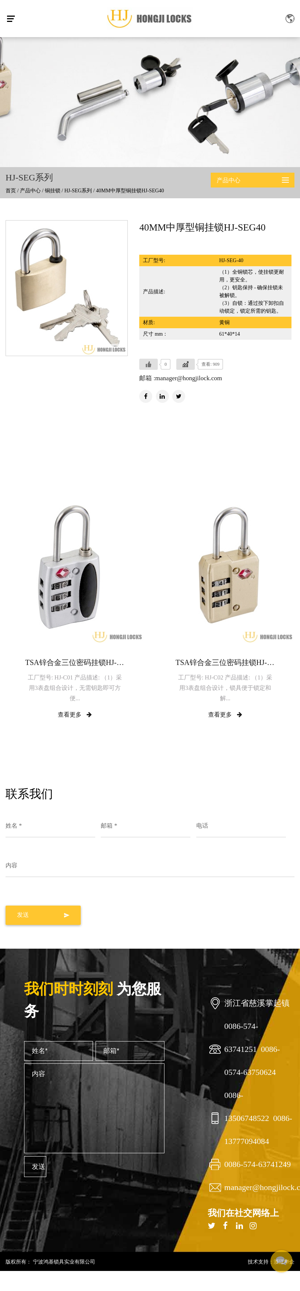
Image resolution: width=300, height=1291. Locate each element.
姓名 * (14, 825)
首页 (11, 190)
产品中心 (30, 190)
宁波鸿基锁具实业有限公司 (63, 1262)
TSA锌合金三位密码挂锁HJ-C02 (225, 662)
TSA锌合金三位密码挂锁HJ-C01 (74, 662)
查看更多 (75, 714)
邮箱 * (109, 825)
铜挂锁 (52, 190)
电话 (202, 825)
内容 (11, 865)
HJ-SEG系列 (78, 190)
